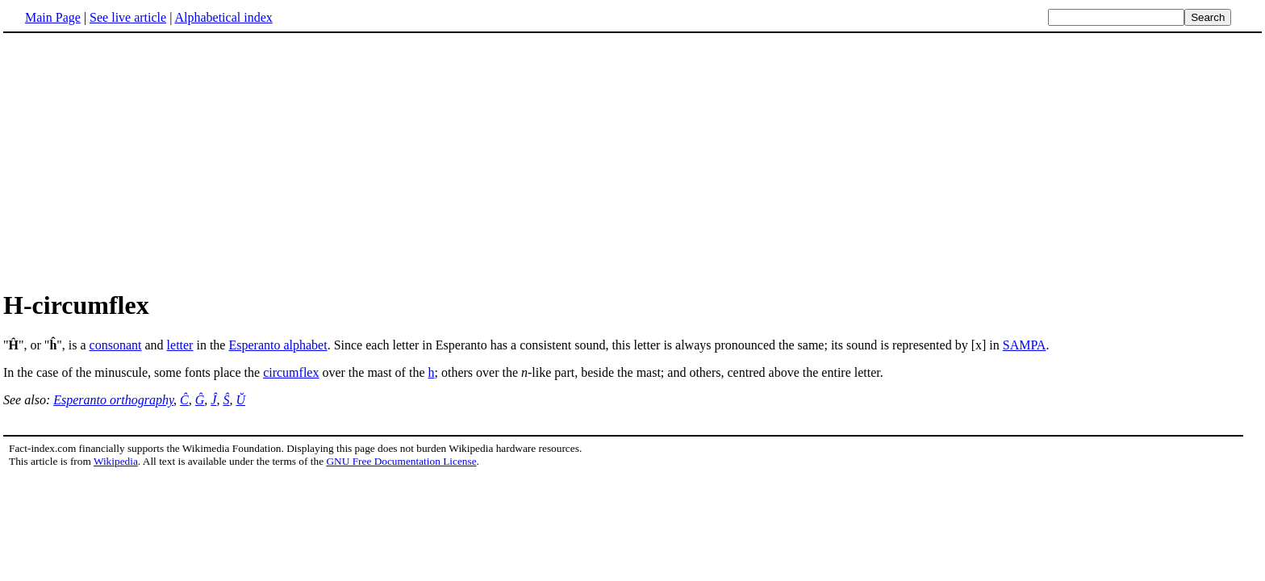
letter (180, 345)
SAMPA (1024, 345)
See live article (128, 17)
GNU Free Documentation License (401, 461)
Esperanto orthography (113, 400)
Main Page (53, 17)
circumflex (291, 372)
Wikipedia (116, 461)
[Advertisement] (632, 161)
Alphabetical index (223, 17)
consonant (116, 345)
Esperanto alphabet (277, 345)
